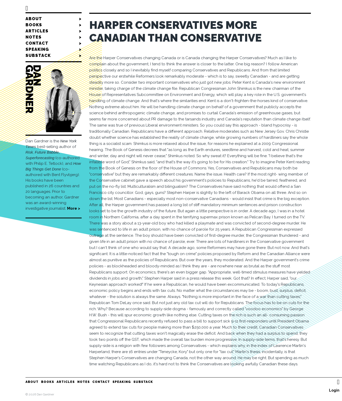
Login (334, 390)
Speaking (54, 49)
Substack (54, 56)
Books (54, 25)
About (54, 19)
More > (73, 208)
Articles (54, 31)
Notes (54, 37)
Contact (54, 43)
